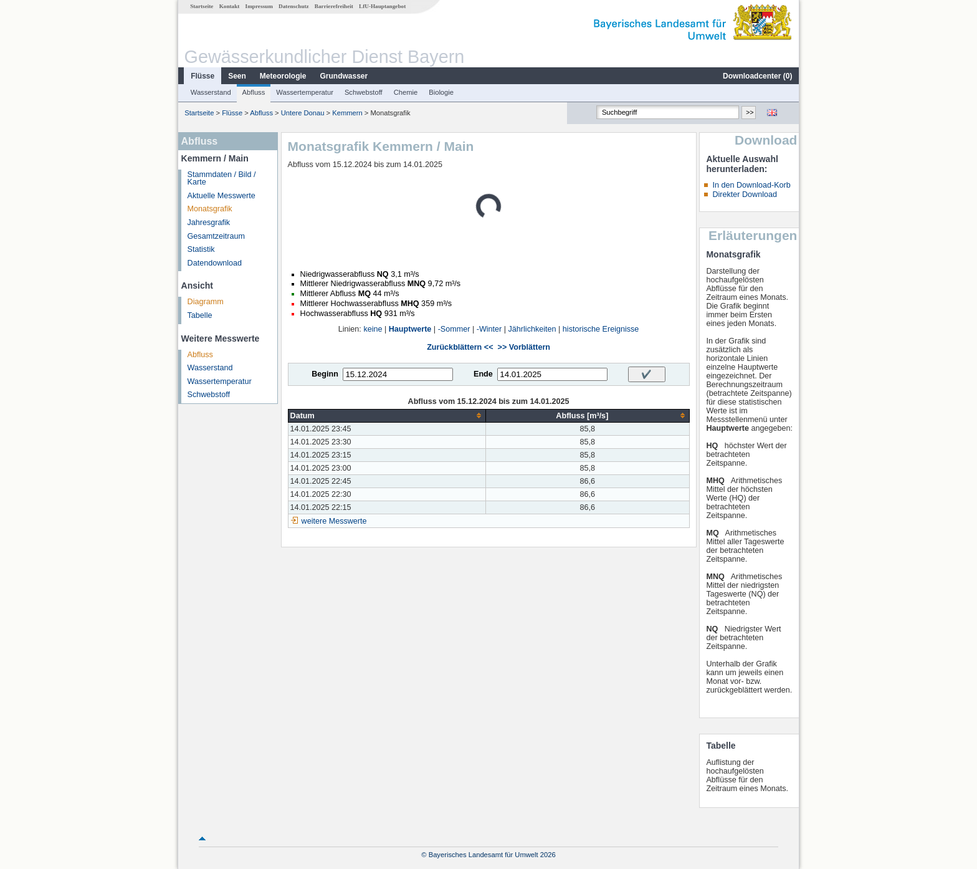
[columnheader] (387, 415)
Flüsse (202, 76)
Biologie (441, 92)
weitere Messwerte (334, 521)
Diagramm (206, 301)
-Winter (489, 329)
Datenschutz (294, 6)
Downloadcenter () (757, 76)
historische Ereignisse (601, 329)
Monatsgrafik (210, 208)
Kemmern (347, 113)
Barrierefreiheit (334, 6)
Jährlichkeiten (532, 329)
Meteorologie (283, 76)
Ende (483, 374)
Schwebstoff (364, 92)
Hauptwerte (410, 329)
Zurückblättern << (460, 347)
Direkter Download (744, 194)
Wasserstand (211, 92)
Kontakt (229, 6)
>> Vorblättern (524, 347)
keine (372, 329)
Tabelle (200, 315)
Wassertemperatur (304, 92)
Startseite (201, 6)
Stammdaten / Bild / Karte (222, 178)
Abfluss (253, 92)
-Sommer (454, 329)
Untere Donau (303, 113)
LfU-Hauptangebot (382, 6)
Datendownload (215, 263)
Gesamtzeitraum (216, 236)
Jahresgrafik (209, 222)
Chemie (406, 92)
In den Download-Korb (751, 185)
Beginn (325, 374)
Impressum (259, 6)
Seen (237, 76)
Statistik (201, 249)
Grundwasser (344, 76)
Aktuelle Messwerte (221, 195)
